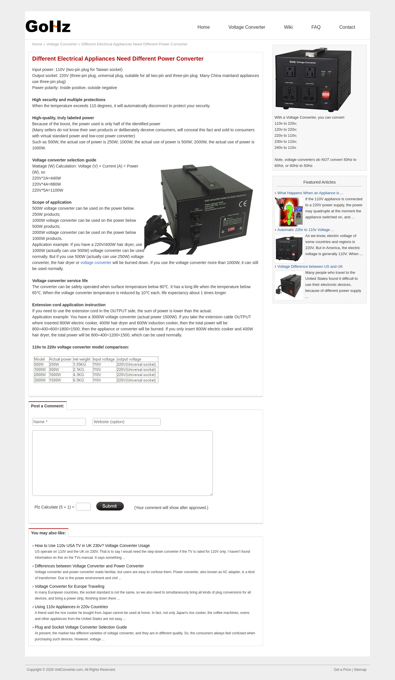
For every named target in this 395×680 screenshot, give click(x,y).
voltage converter (95, 262)
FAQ (329, 27)
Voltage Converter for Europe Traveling (69, 586)
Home (244, 27)
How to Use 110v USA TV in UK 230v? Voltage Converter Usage (92, 545)
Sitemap (360, 670)
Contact (352, 27)
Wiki (310, 27)
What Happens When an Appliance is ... (310, 193)
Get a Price (342, 670)
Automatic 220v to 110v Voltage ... (305, 230)
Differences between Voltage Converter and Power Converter (89, 566)
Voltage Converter (278, 27)
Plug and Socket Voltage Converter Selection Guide (81, 627)
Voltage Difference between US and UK (310, 266)
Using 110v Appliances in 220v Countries (71, 606)
